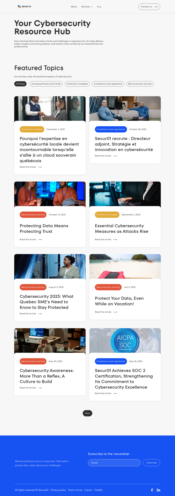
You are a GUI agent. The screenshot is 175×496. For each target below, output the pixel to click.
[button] (87, 7)
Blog (99, 6)
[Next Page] (87, 413)
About (74, 6)
